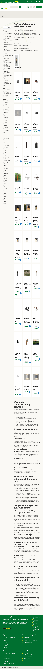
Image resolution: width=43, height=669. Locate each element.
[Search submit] (20, 7)
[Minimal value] (7, 25)
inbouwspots (36, 492)
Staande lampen (17, 451)
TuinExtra (37, 538)
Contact (40, 1)
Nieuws (32, 1)
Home (3, 18)
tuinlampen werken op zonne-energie (28, 550)
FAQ (36, 1)
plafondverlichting (28, 497)
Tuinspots (16, 460)
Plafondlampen (17, 469)
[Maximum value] (9, 27)
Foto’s (28, 1)
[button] (5, 12)
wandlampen (36, 445)
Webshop (6, 18)
